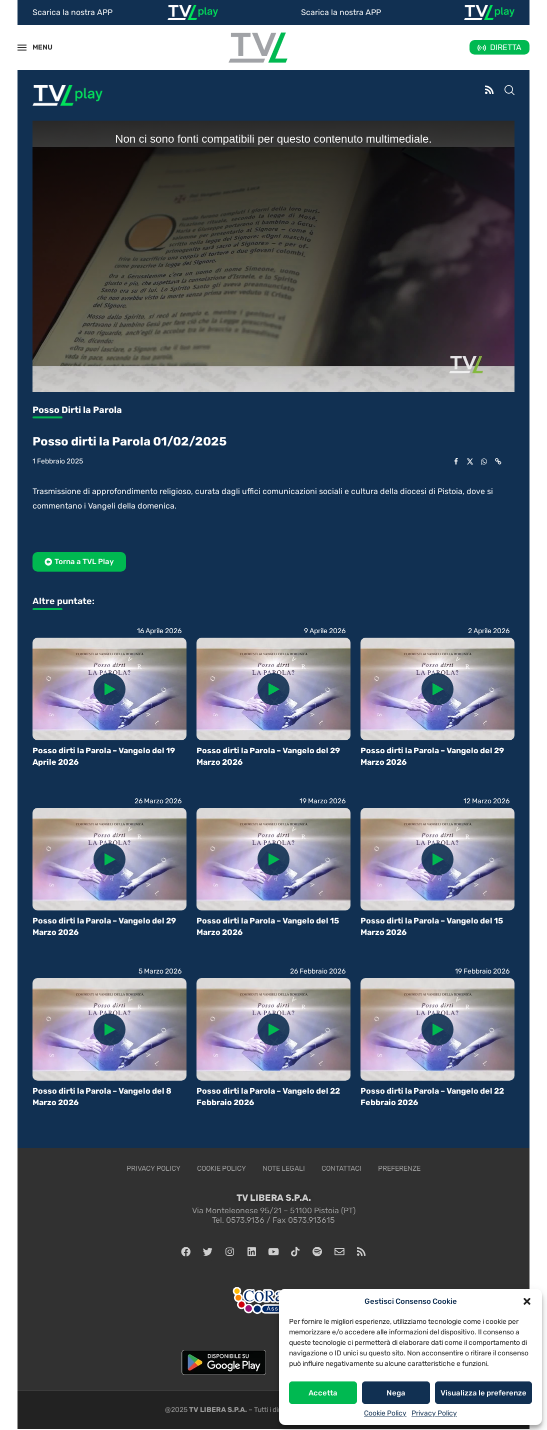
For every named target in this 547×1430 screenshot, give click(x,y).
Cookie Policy (385, 1413)
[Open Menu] (22, 47)
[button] (527, 1301)
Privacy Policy (434, 1413)
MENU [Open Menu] (37, 47)
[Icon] (110, 689)
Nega (396, 1392)
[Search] (509, 91)
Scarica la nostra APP (72, 12)
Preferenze (399, 1168)
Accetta (323, 1392)
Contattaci (342, 1168)
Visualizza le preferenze (483, 1392)
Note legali (283, 1168)
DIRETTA (506, 47)
